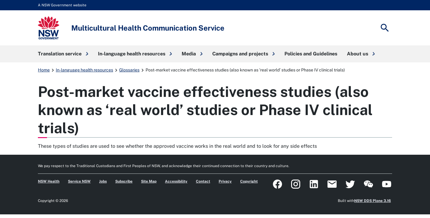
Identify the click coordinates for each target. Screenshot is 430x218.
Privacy (225, 181)
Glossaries (129, 70)
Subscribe (124, 181)
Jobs (103, 181)
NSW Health (48, 181)
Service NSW (79, 181)
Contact (203, 181)
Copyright (249, 181)
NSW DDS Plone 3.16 (372, 201)
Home (44, 70)
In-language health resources (84, 70)
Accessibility (176, 181)
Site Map (148, 181)
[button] (63, 53)
